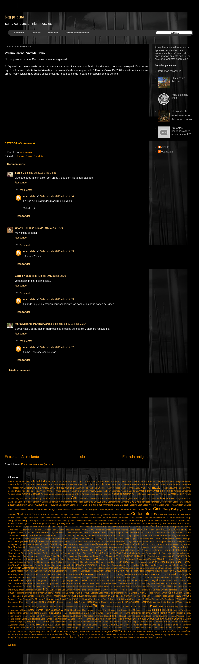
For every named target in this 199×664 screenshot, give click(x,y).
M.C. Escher (81, 580)
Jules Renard (71, 571)
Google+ (13, 644)
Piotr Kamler (112, 606)
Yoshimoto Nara (75, 637)
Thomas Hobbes (87, 627)
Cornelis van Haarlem (121, 514)
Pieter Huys (19, 606)
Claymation (38, 514)
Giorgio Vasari (22, 541)
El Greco (53, 526)
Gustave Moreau (151, 544)
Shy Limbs (88, 622)
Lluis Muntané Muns (17, 577)
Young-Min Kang (91, 637)
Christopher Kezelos (122, 509)
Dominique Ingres (137, 520)
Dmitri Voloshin (85, 520)
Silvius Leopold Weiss (135, 622)
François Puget (115, 532)
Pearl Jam (170, 599)
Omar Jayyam (161, 593)
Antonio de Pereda (163, 491)
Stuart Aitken (61, 625)
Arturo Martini (106, 498)
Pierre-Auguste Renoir (135, 602)
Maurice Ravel (180, 583)
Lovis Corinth (104, 577)
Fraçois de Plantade (26, 532)
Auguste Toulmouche (149, 498)
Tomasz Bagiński (183, 627)
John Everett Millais (130, 565)
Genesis (187, 535)
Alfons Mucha (169, 484)
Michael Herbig (146, 586)
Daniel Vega (21, 517)
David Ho (107, 517)
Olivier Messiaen (146, 593)
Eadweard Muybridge (18, 523)
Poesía (154, 606)
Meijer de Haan (111, 586)
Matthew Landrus (164, 583)
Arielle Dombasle (140, 494)
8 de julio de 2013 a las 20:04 (70, 323)
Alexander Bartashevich (119, 484)
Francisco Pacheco (65, 532)
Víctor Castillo (136, 631)
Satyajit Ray (21, 622)
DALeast (181, 514)
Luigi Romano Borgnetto (36, 580)
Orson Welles (47, 596)
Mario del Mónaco (32, 583)
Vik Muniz (156, 631)
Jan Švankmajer (179, 556)
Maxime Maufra (76, 586)
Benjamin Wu (58, 502)
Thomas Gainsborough (68, 627)
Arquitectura (49, 498)
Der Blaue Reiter (176, 517)
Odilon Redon (83, 592)
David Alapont (54, 517)
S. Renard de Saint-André (93, 619)
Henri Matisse (28, 550)
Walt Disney (66, 634)
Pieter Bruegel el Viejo (172, 602)
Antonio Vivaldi (89, 494)
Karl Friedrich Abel (134, 571)
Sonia (18, 172)
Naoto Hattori (87, 590)
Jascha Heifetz (53, 559)
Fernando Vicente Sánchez (124, 530)
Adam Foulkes (64, 481)
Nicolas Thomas (25, 593)
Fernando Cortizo (103, 530)
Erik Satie (123, 526)
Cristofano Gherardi (167, 514)
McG (86, 586)
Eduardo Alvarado (139, 523)
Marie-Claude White (168, 580)
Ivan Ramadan (33, 553)
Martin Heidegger (103, 583)
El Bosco (43, 526)
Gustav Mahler (117, 544)
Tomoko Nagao (28, 631)
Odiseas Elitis (97, 593)
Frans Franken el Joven (151, 532)
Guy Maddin (185, 544)
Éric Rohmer (97, 526)
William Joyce (127, 634)
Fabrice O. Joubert (43, 530)
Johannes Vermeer (86, 565)
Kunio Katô (63, 574)
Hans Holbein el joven (67, 547)
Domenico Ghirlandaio (117, 520)
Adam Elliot (51, 481)
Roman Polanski (177, 616)
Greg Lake (63, 544)
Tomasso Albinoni (166, 627)
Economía (33, 523)
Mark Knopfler (48, 583)
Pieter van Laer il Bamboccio (56, 606)
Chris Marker (77, 509)
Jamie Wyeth (116, 556)
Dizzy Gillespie (71, 520)
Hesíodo (122, 550)
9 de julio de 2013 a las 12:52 (57, 347)
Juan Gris (47, 571)
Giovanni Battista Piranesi (71, 541)
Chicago (52, 509)
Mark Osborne (62, 583)
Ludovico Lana (176, 577)
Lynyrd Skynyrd (67, 580)
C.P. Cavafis (29, 505)
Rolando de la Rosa (142, 616)
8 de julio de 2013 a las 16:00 (49, 275)
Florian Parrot (154, 530)
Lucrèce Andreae (145, 577)
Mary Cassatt (135, 583)
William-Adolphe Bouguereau (147, 634)
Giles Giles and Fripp (160, 538)
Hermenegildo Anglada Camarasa (84, 550)
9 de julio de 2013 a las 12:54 (57, 196)
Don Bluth (151, 520)
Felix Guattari (58, 530)
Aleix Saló (36, 484)
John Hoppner (147, 565)
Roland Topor (125, 616)
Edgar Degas (61, 523)
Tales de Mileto (74, 625)
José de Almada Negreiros (79, 568)
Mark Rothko (75, 583)
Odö (106, 593)
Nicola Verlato (162, 590)
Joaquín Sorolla (169, 562)
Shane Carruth (76, 622)
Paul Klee (147, 599)
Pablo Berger (168, 596)
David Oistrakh (136, 517)
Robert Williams (43, 616)
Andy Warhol (141, 488)
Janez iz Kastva (25, 559)
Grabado (45, 544)
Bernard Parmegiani (74, 502)
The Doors (125, 625)
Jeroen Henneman (98, 562)
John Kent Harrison (163, 565)
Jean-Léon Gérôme (36, 562)
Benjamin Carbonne (42, 502)
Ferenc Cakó (24, 156)
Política (163, 606)
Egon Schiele (31, 526)
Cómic (71, 514)
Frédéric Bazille (43, 535)
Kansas (108, 571)
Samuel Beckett (146, 618)
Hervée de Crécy (110, 550)
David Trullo (163, 517)
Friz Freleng (79, 535)
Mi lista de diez (181, 115)
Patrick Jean (66, 599)
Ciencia (149, 509)
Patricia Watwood (52, 599)
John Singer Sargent (181, 565)
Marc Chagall (151, 580)
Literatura (174, 574)
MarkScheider (88, 583)
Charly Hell (21, 228)
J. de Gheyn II (70, 553)
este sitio (178, 56)
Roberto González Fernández (90, 616)
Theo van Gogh (28, 627)
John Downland (114, 565)
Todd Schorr (152, 627)
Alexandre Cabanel (139, 484)
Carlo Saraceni (122, 504)
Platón (122, 606)
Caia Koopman (62, 505)
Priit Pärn (171, 606)
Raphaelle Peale (95, 610)
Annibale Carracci (47, 491)
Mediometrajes (96, 586)
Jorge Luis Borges (57, 568)
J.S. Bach (117, 553)
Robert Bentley (184, 613)
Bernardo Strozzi (92, 501)
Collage (64, 514)
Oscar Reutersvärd (63, 596)
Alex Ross (102, 484)
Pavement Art (158, 599)
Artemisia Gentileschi (90, 498)
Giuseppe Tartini (183, 541)
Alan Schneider (120, 481)
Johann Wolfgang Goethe (64, 565)
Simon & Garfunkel (155, 622)
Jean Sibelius (117, 559)
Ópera (172, 592)
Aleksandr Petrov (87, 484)
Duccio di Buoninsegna (167, 520)
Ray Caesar (123, 610)
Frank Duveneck (131, 532)
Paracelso (13, 599)
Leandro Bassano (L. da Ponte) (109, 574)
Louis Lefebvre (71, 577)
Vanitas (117, 631)
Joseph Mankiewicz (26, 571)
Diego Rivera (15, 520)
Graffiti (53, 544)
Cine (158, 508)
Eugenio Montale (181, 526)
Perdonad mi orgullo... (170, 71)
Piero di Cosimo (101, 602)
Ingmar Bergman (164, 550)
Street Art (50, 624)
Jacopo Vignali (176, 553)
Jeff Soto (67, 562)
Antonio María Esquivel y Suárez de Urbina (61, 494)
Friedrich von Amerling (62, 535)
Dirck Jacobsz (46, 520)
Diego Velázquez (31, 520)
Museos (39, 590)
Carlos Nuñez (23, 275)
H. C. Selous (29, 547)
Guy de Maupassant (170, 544)
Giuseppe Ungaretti (17, 544)
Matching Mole (149, 583)
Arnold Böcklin (177, 494)
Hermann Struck (58, 550)
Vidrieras (147, 631)
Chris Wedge (90, 509)
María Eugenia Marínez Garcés (33, 323)
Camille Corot (76, 505)
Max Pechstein (35, 586)
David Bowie (79, 517)
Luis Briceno (54, 580)
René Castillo (41, 613)
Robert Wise (57, 616)
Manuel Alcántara (135, 580)
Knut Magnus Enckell (18, 574)
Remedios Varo (178, 610)
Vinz (26, 634)
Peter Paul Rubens (28, 602)
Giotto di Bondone (50, 541)
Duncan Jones (184, 520)
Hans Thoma (99, 547)
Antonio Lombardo (182, 491)
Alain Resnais (106, 481)
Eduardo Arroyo (155, 523)
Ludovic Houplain (161, 577)
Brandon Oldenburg (182, 502)
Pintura (99, 605)
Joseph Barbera (176, 568)
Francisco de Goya (46, 532)
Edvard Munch (184, 523)
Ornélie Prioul (34, 596)
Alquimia (37, 487)
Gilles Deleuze (177, 538)
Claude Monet (24, 514)
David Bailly (67, 517)
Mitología (13, 589)
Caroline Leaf (136, 505)
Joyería (39, 571)
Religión (148, 610)
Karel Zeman (119, 570)
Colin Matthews (52, 514)
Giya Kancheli (33, 544)
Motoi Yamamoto (27, 590)
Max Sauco (48, 586)
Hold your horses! (134, 550)
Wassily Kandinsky (81, 634)
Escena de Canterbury (139, 526)
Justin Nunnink (97, 571)
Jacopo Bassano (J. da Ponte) (153, 553)
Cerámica (160, 505)
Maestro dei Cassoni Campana (103, 580)
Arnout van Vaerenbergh (31, 498)
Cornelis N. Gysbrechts (100, 514)
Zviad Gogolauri (155, 637)
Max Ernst (23, 586)
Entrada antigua (135, 457)
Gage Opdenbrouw (136, 535)
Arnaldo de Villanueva (158, 494)
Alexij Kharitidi (155, 484)
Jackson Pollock (130, 553)
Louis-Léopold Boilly (87, 577)
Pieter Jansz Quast (34, 606)
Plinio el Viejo (131, 606)
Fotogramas (180, 529)
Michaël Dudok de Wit (128, 586)
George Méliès (38, 538)
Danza (31, 517)
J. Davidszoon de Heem (51, 553)
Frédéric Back (28, 535)
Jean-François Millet (153, 559)
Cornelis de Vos (81, 514)
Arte (75, 497)
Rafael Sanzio (36, 610)
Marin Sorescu (184, 580)
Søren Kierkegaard (173, 622)
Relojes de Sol (161, 609)
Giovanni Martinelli (92, 541)
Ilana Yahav (149, 550)
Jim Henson (113, 562)
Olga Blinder (131, 593)
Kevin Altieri (163, 571)
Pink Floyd (87, 606)
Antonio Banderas (129, 491)
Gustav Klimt (102, 544)
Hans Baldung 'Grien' (46, 547)
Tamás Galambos (110, 624)
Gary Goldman (164, 535)
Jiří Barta (124, 562)
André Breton (82, 488)
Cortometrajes (144, 513)
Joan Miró (154, 562)
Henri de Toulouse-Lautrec (177, 547)
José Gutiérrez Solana (139, 568)
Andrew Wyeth (128, 488)
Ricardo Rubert (68, 613)
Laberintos (87, 574)
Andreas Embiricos (98, 488)
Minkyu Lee (185, 586)
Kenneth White (150, 571)
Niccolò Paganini (125, 590)
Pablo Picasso (183, 595)
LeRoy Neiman (151, 574)
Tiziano (127, 627)
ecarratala (29, 196)
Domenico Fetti (100, 520)
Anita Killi (167, 488)
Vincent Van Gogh (181, 631)
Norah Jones (68, 593)
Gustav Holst (89, 544)
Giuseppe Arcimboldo (166, 541)
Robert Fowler (29, 616)
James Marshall (78, 556)
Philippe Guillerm (47, 602)
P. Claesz (113, 596)
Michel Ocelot (160, 586)
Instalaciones (180, 550)
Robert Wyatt (69, 616)
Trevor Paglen (70, 631)
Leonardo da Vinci (133, 574)
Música (48, 589)
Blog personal (15, 17)
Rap (84, 610)
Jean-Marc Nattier (54, 562)
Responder (21, 182)
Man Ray (122, 580)
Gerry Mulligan (104, 538)
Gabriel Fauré (106, 535)
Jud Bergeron (58, 571)
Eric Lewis (85, 526)
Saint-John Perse (114, 619)
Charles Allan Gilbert (174, 505)
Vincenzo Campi (16, 634)
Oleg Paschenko (117, 593)
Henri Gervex (14, 550)
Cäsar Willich (149, 505)
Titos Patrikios (116, 627)
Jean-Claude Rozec (133, 559)
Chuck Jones (138, 509)
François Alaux (81, 532)
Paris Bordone (24, 599)
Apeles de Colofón (122, 494)
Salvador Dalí (130, 618)
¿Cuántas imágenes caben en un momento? (181, 131)
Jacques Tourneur (22, 556)
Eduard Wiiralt (124, 523)
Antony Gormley (104, 494)
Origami (180, 593)
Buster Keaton (15, 504)
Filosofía (142, 529)
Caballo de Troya (45, 504)
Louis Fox (59, 577)
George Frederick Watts (19, 538)
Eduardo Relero (170, 523)
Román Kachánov (160, 616)
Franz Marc (179, 532)
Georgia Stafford (68, 538)
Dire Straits (58, 520)
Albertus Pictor (23, 484)
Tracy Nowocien (42, 631)
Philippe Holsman (64, 602)
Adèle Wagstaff (78, 481)
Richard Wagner (168, 613)
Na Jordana (75, 590)
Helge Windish (144, 547)
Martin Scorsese (120, 583)
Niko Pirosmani (40, 593)
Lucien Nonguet (129, 577)
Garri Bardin (151, 535)
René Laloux (54, 613)
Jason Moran (67, 559)
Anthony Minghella (112, 491)
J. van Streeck (84, 553)
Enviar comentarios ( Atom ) (37, 464)
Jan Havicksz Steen (133, 556)
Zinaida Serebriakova (138, 637)
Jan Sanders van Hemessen (157, 556)
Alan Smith (132, 481)
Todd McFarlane (139, 627)
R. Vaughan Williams (18, 610)
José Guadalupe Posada (117, 568)
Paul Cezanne (96, 599)
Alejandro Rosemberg (69, 484)
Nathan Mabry (100, 590)
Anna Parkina (179, 488)
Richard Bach (83, 613)
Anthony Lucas (96, 491)
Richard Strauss (151, 613)
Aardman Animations (23, 481)
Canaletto (109, 505)
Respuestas (26, 190)
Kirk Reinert (185, 571)
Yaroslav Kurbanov (33, 637)
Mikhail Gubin (173, 586)
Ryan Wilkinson (60, 619)
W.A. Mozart (53, 634)
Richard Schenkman (132, 613)
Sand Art (39, 156)
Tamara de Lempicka (91, 625)
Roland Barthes (111, 616)
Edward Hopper (16, 526)
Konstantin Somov (38, 574)
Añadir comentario (20, 370)
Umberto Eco (97, 631)
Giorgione (35, 541)
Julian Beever (83, 571)
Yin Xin (45, 637)
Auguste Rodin (132, 498)
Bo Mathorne (123, 502)
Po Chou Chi (144, 606)
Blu (115, 501)
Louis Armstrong (46, 577)
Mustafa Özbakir (61, 590)
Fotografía (167, 529)
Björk (110, 502)
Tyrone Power (84, 631)
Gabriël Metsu (120, 535)
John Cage (101, 565)
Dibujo (187, 517)
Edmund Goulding (94, 523)
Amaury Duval (49, 488)
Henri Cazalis (157, 547)
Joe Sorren (21, 565)
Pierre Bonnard (116, 602)
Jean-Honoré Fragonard (174, 559)
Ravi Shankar (110, 610)
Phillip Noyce (79, 602)
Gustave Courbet (133, 544)
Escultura (156, 526)
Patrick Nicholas (80, 599)
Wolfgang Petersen (170, 634)
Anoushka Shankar (79, 491)
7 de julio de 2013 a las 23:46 (39, 172)
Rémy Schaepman (25, 613)
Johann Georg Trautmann (39, 565)
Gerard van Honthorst (86, 538)
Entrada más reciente (22, 457)
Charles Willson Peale (23, 509)
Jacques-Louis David (41, 556)
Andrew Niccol (114, 488)
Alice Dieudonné (183, 484)
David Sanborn (150, 517)
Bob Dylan (136, 501)
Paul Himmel (136, 599)
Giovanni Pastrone (109, 541)
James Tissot (92, 556)
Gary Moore (177, 535)
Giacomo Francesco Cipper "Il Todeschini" (130, 538)
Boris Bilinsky (166, 502)
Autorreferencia (168, 498)
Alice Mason (14, 488)
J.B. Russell (96, 553)
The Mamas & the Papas (151, 625)
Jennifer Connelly (80, 562)
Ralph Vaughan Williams (57, 610)
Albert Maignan (177, 481)
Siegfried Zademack (102, 622)
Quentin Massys (183, 606)
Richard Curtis (97, 613)
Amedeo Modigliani (66, 487)
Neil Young (112, 590)
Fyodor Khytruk (92, 535)
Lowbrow (117, 577)
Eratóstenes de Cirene (69, 526)
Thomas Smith (102, 627)
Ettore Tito (167, 526)
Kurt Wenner (75, 574)
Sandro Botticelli (174, 618)
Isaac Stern (20, 553)
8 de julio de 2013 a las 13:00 (46, 228)
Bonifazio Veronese (150, 502)
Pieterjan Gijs (75, 606)
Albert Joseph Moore (160, 481)
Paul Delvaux (109, 599)
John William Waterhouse (21, 568)
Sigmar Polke (118, 622)
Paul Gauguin (123, 599)
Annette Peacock (30, 491)
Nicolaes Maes (176, 590)
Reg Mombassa (136, 610)
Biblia (105, 501)
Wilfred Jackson (98, 634)
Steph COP (24, 625)
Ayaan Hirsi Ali (184, 498)
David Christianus (93, 517)
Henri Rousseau (42, 550)
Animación (155, 487)
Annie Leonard (63, 491)
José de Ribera (98, 568)
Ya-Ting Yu (18, 637)
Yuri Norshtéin (106, 637)
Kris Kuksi (53, 574)
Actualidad (39, 481)
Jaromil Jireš (39, 559)
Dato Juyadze (40, 517)
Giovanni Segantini (127, 541)
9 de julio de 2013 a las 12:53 (57, 251)
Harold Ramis (130, 547)
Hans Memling (86, 547)
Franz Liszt (167, 532)
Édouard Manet (110, 523)
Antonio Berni (145, 491)
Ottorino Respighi (99, 596)
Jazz (96, 559)
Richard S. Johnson (113, 613)
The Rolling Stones (172, 625)
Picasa (89, 602)
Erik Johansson (110, 526)
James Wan (104, 556)
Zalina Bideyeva (120, 637)
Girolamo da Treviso (146, 541)
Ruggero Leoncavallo (42, 619)
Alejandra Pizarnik (50, 484)
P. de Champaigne (128, 596)
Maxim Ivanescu (61, 586)
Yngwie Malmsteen (58, 637)
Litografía (186, 574)
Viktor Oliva (166, 631)
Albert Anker (144, 481)
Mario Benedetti (16, 583)
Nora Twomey (55, 593)
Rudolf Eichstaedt (23, 619)
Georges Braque (53, 538)
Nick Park (151, 590)
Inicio (80, 457)
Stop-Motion (37, 624)
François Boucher (98, 532)
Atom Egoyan (119, 498)
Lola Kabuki (33, 577)
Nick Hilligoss (140, 590)
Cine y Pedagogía (174, 509)
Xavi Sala (184, 634)
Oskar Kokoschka (81, 596)
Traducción (57, 631)
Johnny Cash (41, 568)
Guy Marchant (15, 547)
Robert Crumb (15, 616)
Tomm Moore (14, 631)
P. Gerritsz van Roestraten (149, 596)
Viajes (126, 631)
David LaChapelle (120, 517)
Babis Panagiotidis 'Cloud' (20, 502)
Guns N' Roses (75, 544)
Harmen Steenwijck (114, 547)
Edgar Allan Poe (46, 523)
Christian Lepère (104, 509)
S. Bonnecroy (74, 619)
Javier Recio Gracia (83, 559)
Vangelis (107, 631)
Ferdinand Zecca (73, 530)
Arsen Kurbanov (63, 498)
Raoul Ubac (76, 610)
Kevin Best (174, 570)
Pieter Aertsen (154, 602)
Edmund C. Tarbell (77, 523)
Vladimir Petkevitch (38, 634)
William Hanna (113, 634)
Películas (180, 599)
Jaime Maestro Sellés (61, 556)
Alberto (165, 147)
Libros (163, 574)
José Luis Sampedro (159, 568)
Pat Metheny (37, 599)
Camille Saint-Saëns (93, 504)
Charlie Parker (41, 509)
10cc (10, 481)
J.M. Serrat (107, 553)
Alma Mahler (26, 488)
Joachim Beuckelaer (139, 562)
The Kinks (135, 625)
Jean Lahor (105, 559)
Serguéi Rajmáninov (59, 622)
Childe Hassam (63, 509)
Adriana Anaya (92, 481)
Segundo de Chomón (38, 621)
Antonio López (15, 494)
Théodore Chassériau (46, 627)
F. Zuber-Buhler (26, 530)
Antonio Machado (31, 494)
